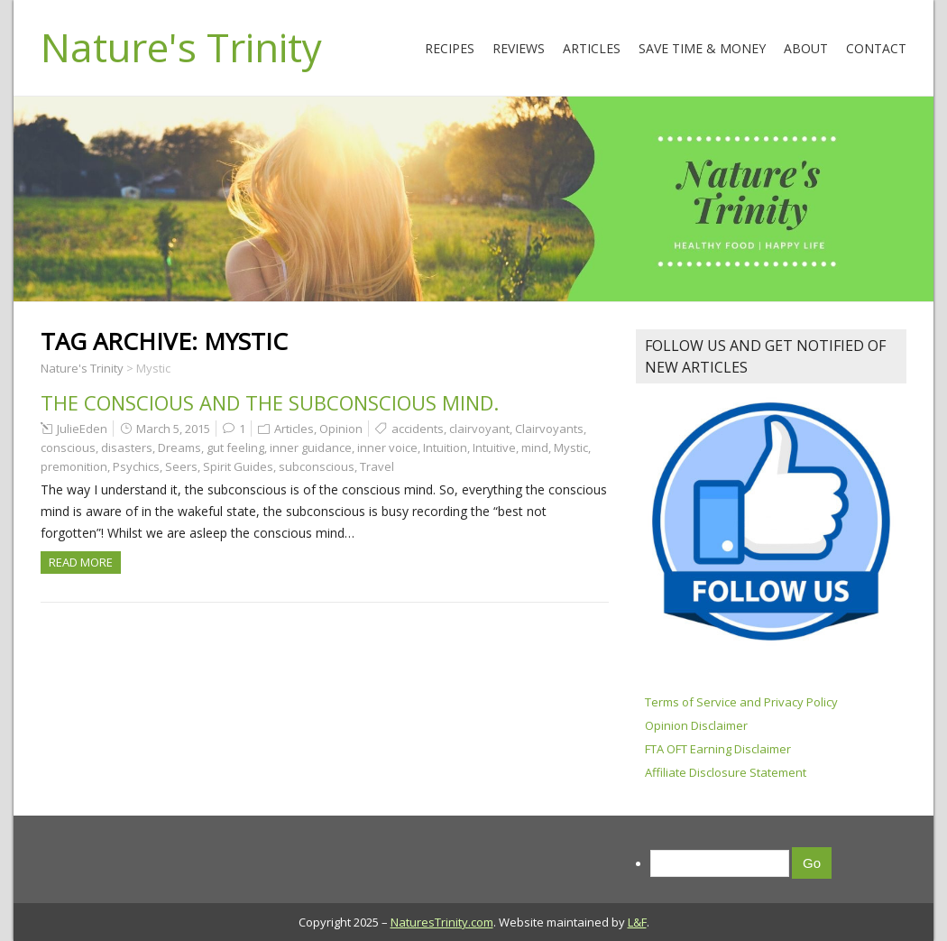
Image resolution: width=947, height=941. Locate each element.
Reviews (518, 48)
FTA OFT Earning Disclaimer (718, 749)
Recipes (449, 48)
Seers (181, 466)
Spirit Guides (238, 466)
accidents (417, 428)
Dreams (179, 447)
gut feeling (235, 447)
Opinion (341, 428)
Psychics (136, 466)
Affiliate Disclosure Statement (725, 772)
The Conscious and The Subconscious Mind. (270, 402)
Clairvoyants (549, 428)
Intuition (445, 447)
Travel (377, 466)
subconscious (316, 466)
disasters (126, 447)
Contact (876, 48)
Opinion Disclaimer (696, 725)
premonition (74, 466)
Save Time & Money (702, 48)
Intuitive (494, 447)
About (806, 48)
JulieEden (82, 428)
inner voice (387, 447)
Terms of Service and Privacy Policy (741, 702)
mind (534, 447)
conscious (68, 447)
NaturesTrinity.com (442, 922)
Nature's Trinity (181, 47)
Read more (81, 562)
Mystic (571, 447)
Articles (592, 48)
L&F (637, 922)
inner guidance (311, 447)
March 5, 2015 (173, 428)
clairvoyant (479, 428)
